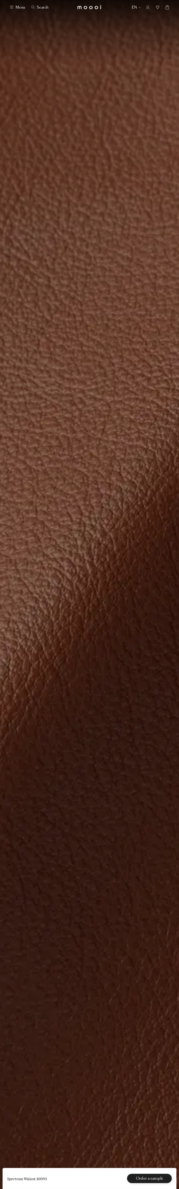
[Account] (148, 7)
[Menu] (17, 7)
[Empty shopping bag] (165, 7)
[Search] (40, 7)
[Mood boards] (158, 7)
